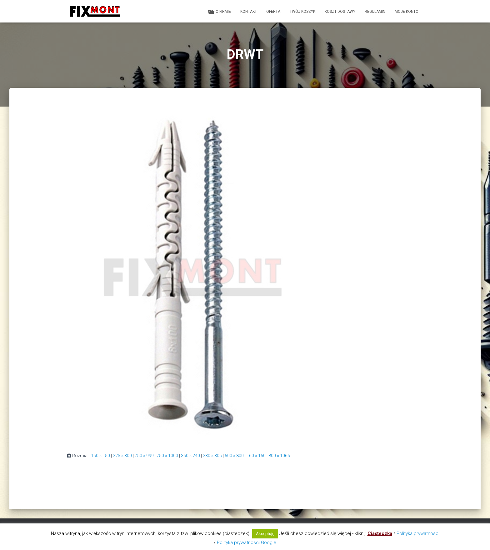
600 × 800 (234, 455)
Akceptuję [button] (265, 533)
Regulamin (375, 11)
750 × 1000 (167, 455)
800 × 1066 (279, 455)
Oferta (273, 11)
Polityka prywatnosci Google (246, 542)
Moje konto (406, 11)
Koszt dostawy (340, 11)
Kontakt (248, 11)
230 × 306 (212, 455)
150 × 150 (100, 455)
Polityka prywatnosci (418, 533)
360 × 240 (190, 455)
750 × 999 (144, 455)
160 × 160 (256, 455)
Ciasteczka (380, 533)
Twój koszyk (302, 11)
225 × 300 (122, 455)
